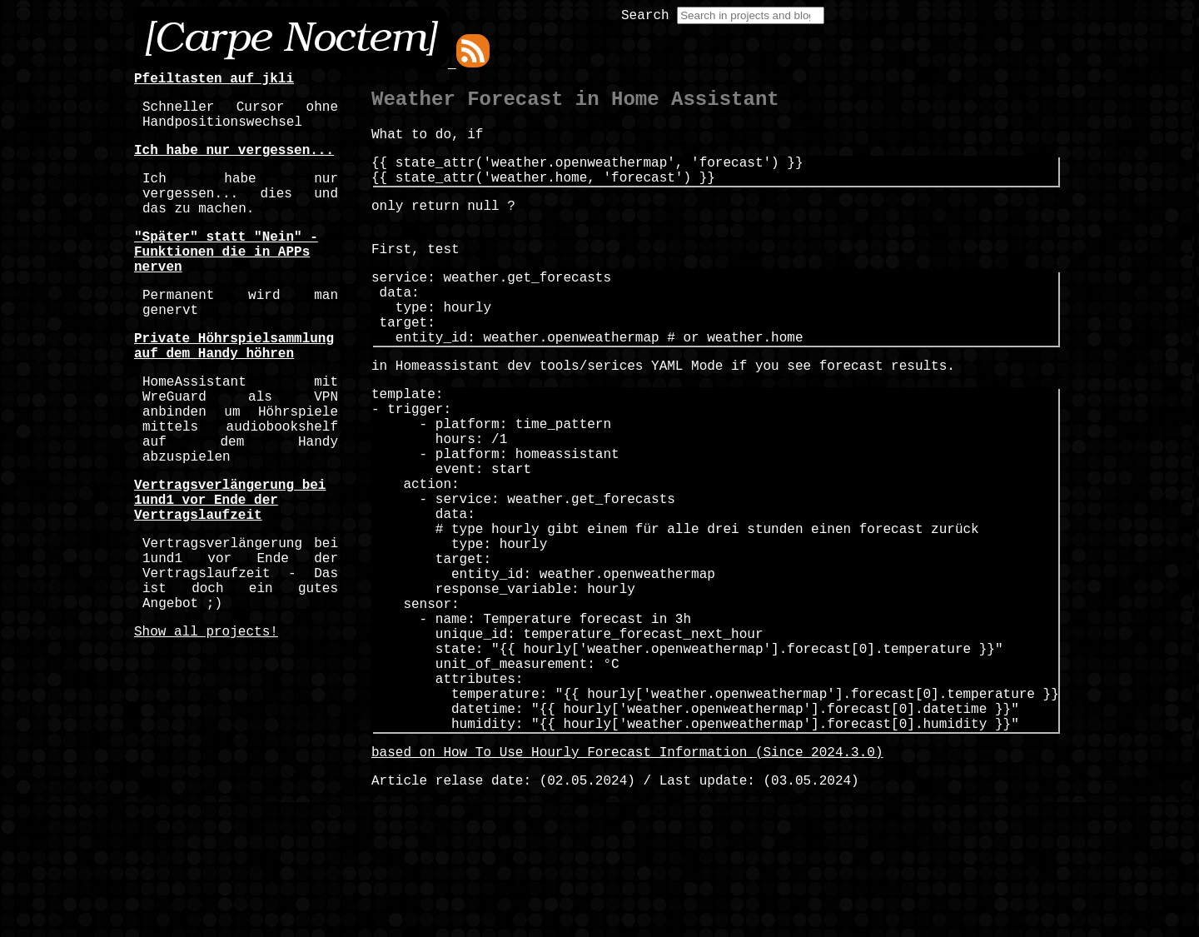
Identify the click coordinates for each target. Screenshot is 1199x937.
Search (645, 16)
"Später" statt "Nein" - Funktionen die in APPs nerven (226, 280)
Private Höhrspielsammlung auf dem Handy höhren (234, 389)
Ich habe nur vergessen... (234, 162)
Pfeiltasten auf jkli (214, 81)
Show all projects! (206, 727)
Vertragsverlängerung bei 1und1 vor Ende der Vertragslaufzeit (230, 572)
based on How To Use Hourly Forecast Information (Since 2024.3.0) (627, 876)
